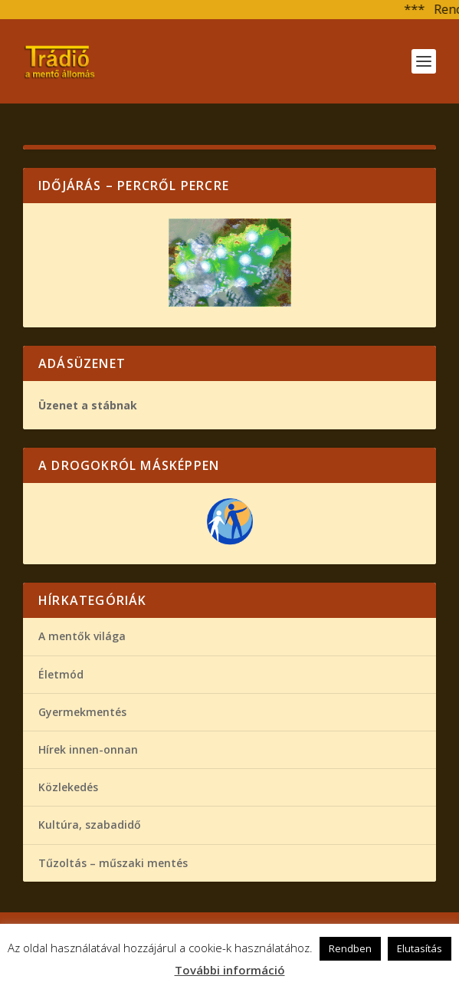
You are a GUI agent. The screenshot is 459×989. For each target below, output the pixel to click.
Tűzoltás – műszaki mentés (113, 863)
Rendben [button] (350, 948)
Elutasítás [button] (419, 948)
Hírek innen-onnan (88, 749)
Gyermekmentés (82, 712)
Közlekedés (68, 787)
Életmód (61, 674)
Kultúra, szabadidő (89, 824)
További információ (230, 970)
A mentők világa (82, 636)
